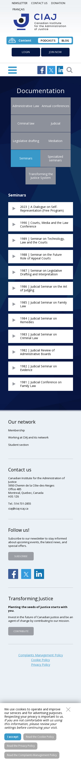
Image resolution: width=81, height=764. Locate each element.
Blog (65, 40)
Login (26, 52)
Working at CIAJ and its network (28, 437)
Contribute (21, 631)
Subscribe (20, 556)
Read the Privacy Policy (21, 746)
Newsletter (19, 3)
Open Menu (12, 69)
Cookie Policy (40, 659)
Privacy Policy (40, 664)
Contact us (39, 3)
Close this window (68, 709)
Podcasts (48, 40)
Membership (16, 430)
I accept (12, 737)
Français (19, 9)
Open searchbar (69, 69)
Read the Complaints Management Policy (32, 755)
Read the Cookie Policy (40, 737)
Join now (55, 52)
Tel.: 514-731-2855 (19, 503)
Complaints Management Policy (40, 655)
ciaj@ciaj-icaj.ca (18, 508)
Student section (18, 445)
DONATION (58, 3)
